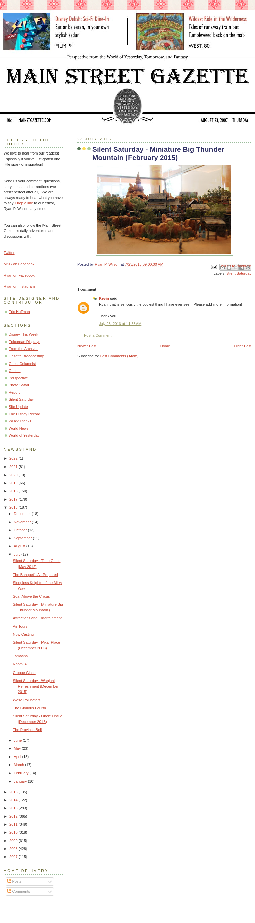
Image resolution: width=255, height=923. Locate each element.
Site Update (18, 407)
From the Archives (23, 349)
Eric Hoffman (19, 312)
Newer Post (86, 346)
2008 (14, 849)
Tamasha (20, 656)
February (21, 773)
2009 (14, 841)
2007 (14, 857)
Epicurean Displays (24, 342)
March (19, 765)
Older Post (242, 346)
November (23, 522)
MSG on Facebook (19, 264)
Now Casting (23, 634)
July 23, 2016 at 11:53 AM (120, 324)
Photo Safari (19, 385)
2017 (14, 499)
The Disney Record (24, 414)
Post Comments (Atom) (119, 356)
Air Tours (20, 626)
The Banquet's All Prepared (35, 575)
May (18, 748)
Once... (15, 371)
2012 (14, 816)
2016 (14, 507)
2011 (14, 824)
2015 (14, 792)
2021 (14, 467)
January (21, 781)
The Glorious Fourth (29, 708)
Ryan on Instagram (19, 286)
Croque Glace (24, 673)
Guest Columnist (22, 364)
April (18, 757)
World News (18, 428)
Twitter (9, 253)
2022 (14, 458)
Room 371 (21, 664)
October (21, 530)
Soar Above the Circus (31, 596)
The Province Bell (27, 730)
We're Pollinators (27, 700)
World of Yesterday (24, 435)
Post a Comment (97, 335)
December (23, 514)
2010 (14, 832)
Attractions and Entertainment (37, 618)
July (17, 554)
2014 (14, 800)
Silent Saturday (238, 273)
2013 (14, 808)
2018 (14, 491)
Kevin (104, 298)
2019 (14, 483)
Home (165, 346)
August (20, 546)
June (18, 740)
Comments (18, 891)
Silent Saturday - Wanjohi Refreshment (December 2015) (36, 686)
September (23, 538)
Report (14, 392)
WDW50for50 (20, 421)
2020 (14, 475)
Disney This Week (23, 334)
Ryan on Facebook (19, 275)
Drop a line (24, 203)
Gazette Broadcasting (26, 356)
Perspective (18, 378)
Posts (14, 881)
